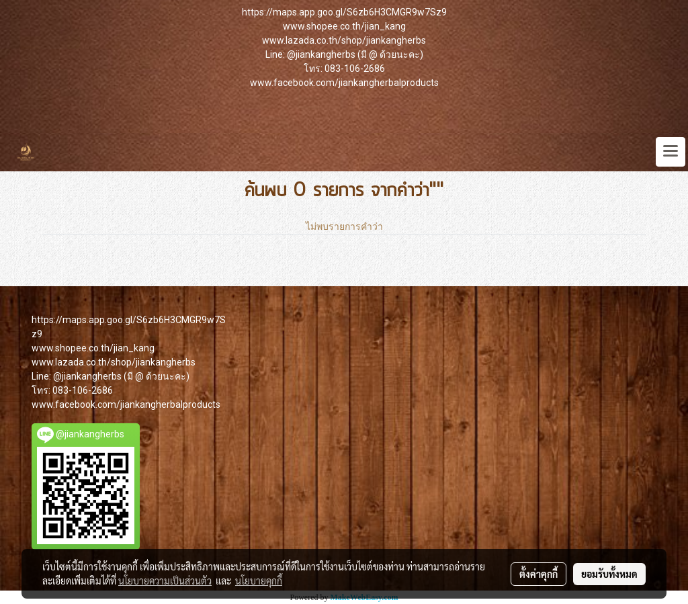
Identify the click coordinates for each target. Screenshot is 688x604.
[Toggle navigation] (670, 152)
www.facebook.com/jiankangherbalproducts (344, 82)
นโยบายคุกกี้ (258, 580)
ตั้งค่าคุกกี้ (538, 574)
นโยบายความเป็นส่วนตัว (165, 580)
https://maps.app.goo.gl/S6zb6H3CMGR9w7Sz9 (344, 12)
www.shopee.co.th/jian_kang (344, 26)
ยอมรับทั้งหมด (609, 574)
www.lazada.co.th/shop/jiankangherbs (344, 40)
